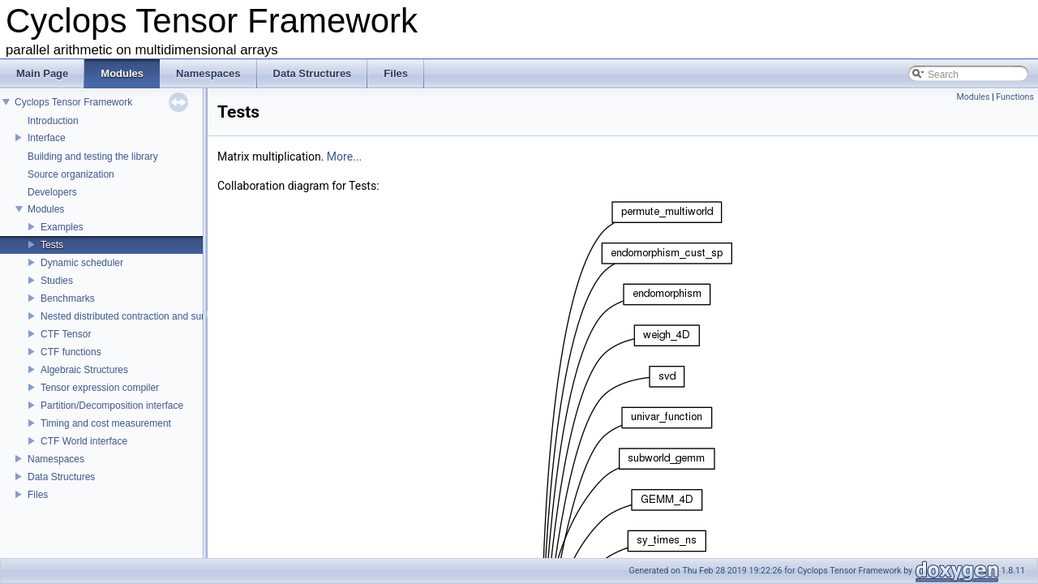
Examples (62, 227)
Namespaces (56, 459)
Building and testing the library (93, 156)
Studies (57, 280)
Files (38, 494)
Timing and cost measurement (106, 423)
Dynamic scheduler (82, 262)
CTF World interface (84, 441)
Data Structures (61, 477)
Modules (46, 209)
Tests (52, 245)
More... (344, 156)
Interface (47, 138)
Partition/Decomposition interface (112, 405)
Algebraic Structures (84, 370)
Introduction (53, 121)
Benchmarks (68, 298)
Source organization (71, 174)
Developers (52, 192)
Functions (1015, 97)
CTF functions (71, 352)
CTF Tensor (66, 334)
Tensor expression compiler (100, 387)
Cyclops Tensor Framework (73, 102)
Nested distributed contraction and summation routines (158, 316)
